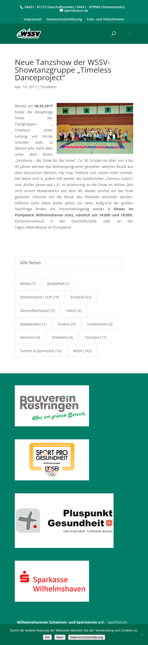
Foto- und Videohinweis (105, 19)
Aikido (25, 283)
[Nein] (141, 634)
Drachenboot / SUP (36, 297)
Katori (72, 310)
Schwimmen (97, 324)
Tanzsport (93, 337)
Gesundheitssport (35, 310)
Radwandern (30, 324)
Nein (59, 637)
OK (47, 637)
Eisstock (77, 297)
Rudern (64, 324)
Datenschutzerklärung (64, 19)
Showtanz (49, 86)
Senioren (27, 337)
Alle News (30, 262)
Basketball (55, 283)
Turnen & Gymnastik (37, 350)
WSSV (77, 350)
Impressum (33, 19)
